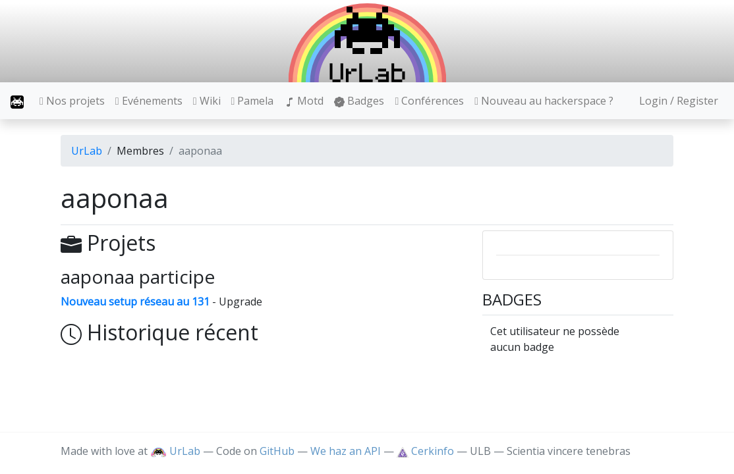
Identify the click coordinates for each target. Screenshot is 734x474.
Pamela (252, 100)
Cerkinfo (427, 451)
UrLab (86, 151)
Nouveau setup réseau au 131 (135, 301)
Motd (304, 100)
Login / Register (678, 100)
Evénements (149, 100)
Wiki (207, 100)
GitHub (277, 451)
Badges (359, 100)
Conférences (429, 100)
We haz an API (345, 451)
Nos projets (72, 100)
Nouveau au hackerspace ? (543, 100)
